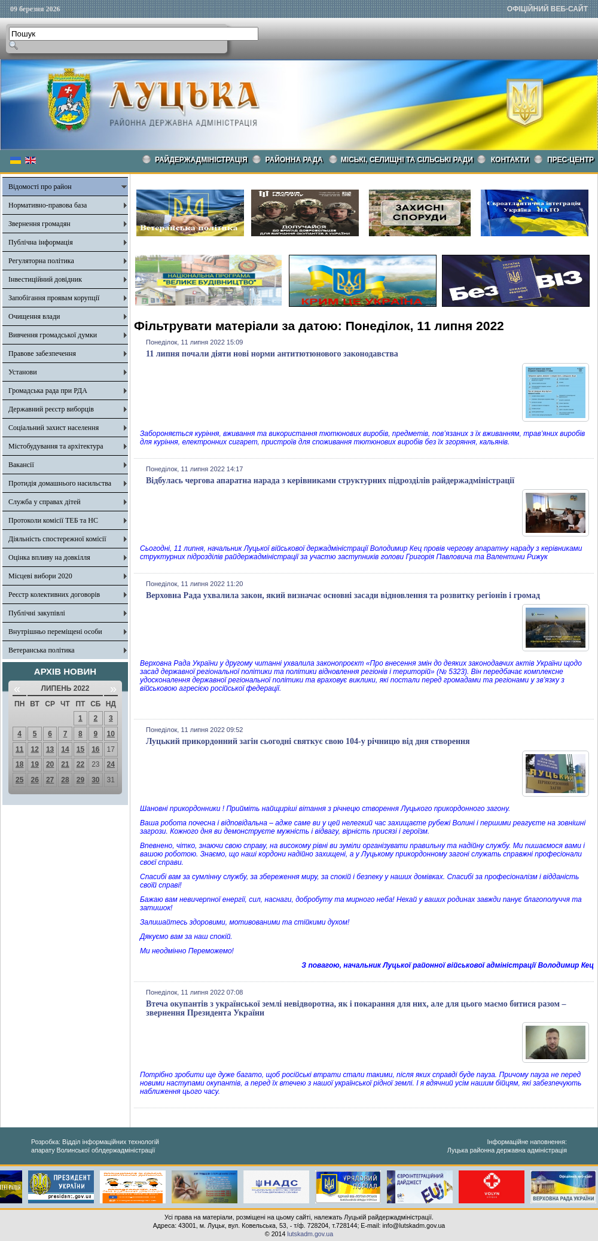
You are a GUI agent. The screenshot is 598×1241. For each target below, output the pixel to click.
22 (80, 764)
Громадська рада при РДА (47, 390)
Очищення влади (34, 316)
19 (34, 764)
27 (50, 780)
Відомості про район (40, 186)
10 (111, 734)
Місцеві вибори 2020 (40, 576)
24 (111, 764)
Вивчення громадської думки (52, 335)
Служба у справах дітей (44, 502)
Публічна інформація (40, 242)
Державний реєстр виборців (51, 409)
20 (50, 764)
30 (95, 780)
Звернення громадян (39, 223)
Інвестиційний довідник (45, 279)
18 (19, 764)
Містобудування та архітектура (55, 446)
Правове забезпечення (42, 353)
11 (19, 749)
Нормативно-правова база (47, 205)
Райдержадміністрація (201, 159)
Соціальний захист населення (53, 427)
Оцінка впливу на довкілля (49, 557)
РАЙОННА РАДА (294, 159)
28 (65, 780)
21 (65, 764)
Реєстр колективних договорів (54, 594)
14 (65, 749)
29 (80, 780)
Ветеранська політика (41, 650)
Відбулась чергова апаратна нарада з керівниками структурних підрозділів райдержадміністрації (330, 480)
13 (50, 749)
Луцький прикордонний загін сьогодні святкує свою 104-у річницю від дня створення (308, 741)
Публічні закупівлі (36, 613)
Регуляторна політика (41, 261)
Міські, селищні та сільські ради (407, 159)
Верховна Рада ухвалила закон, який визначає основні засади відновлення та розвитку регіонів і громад (343, 595)
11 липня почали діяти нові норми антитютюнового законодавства (272, 353)
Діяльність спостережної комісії (57, 539)
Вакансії (21, 465)
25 (19, 780)
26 (34, 780)
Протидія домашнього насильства (59, 483)
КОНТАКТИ (510, 159)
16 (95, 749)
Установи (22, 372)
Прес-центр (570, 159)
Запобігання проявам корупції (53, 298)
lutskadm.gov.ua (310, 1233)
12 (34, 749)
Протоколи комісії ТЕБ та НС (53, 520)
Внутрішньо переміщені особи (55, 631)
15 (80, 749)
